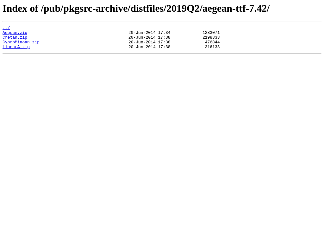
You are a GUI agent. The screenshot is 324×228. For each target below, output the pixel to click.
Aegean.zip (15, 34)
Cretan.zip (15, 40)
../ (6, 28)
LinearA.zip (16, 51)
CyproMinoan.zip (21, 45)
